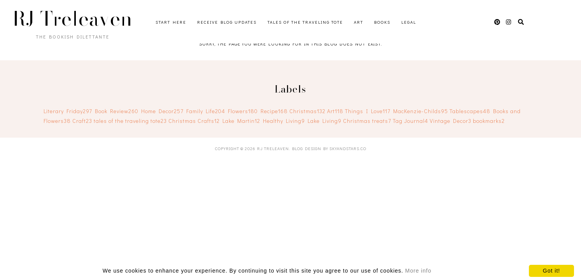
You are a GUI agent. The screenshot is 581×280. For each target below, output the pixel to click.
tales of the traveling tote (130, 120)
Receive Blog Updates (227, 22)
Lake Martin (241, 120)
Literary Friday (68, 111)
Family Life (205, 111)
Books (382, 22)
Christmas (307, 111)
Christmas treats (367, 120)
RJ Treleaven (72, 18)
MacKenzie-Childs (420, 111)
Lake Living (324, 120)
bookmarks (489, 120)
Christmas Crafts (194, 120)
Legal (408, 22)
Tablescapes (470, 111)
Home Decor (162, 111)
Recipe (274, 111)
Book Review (116, 111)
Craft (82, 120)
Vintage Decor (450, 120)
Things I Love (367, 111)
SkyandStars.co (347, 148)
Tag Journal (410, 120)
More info (418, 271)
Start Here (171, 22)
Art (358, 22)
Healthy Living (284, 120)
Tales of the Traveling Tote (305, 22)
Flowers (243, 111)
